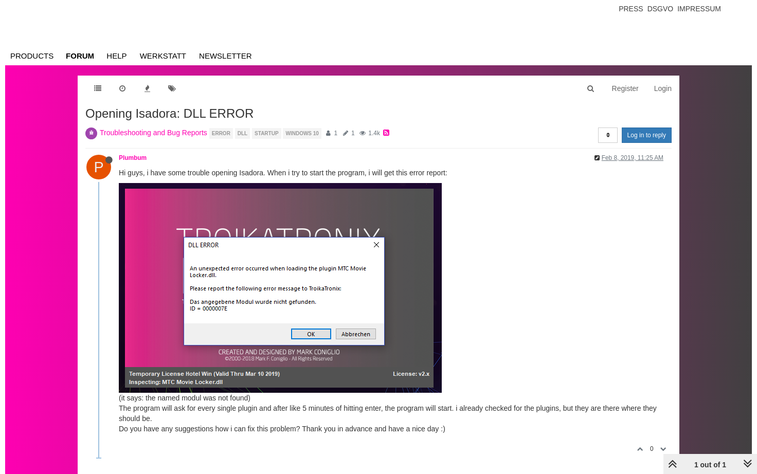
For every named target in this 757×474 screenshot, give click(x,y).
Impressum (699, 9)
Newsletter (225, 55)
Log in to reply (646, 135)
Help (116, 55)
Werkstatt (163, 55)
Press (631, 9)
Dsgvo (660, 9)
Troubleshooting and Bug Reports (153, 133)
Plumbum (133, 157)
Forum (80, 55)
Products (31, 55)
